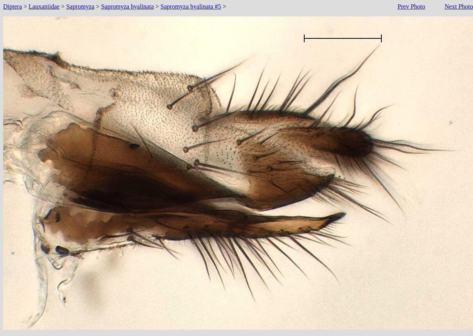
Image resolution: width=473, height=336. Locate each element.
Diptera (12, 6)
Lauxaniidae (44, 6)
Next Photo (459, 6)
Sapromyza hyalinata (127, 6)
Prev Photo (411, 6)
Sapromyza (80, 6)
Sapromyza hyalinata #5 (191, 6)
